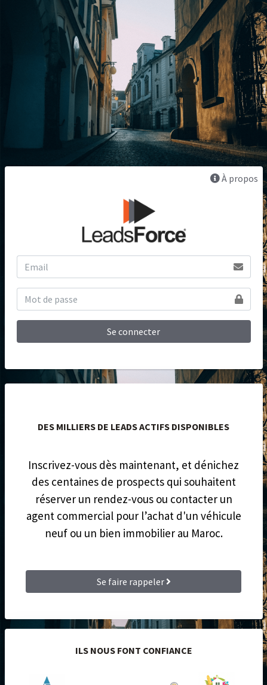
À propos (234, 178)
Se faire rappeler (134, 581)
